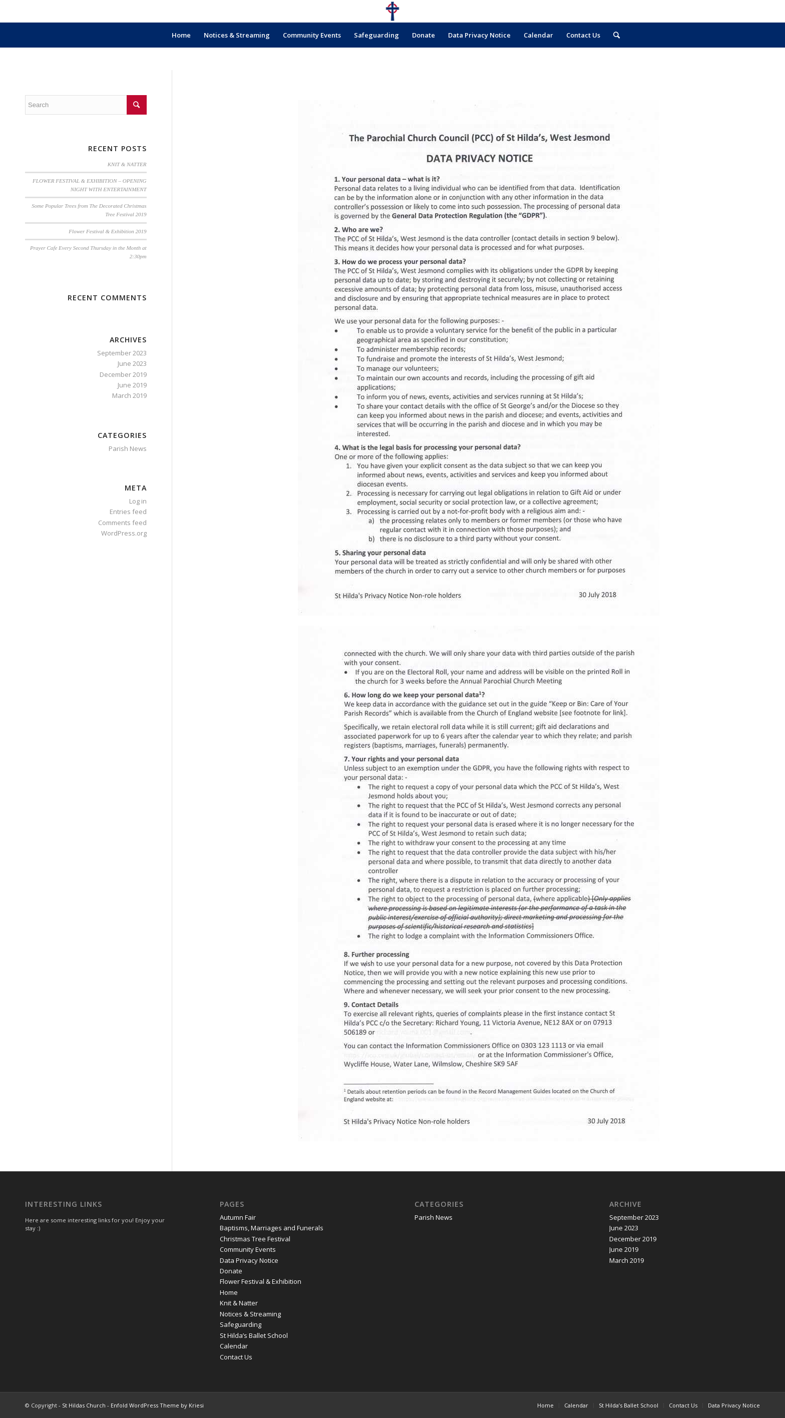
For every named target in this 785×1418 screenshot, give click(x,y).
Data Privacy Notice (479, 35)
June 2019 (132, 384)
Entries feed (128, 511)
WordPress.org (124, 533)
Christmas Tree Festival (255, 1238)
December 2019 (123, 374)
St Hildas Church (84, 1405)
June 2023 (132, 363)
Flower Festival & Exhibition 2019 (107, 231)
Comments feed (122, 522)
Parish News (128, 448)
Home (181, 35)
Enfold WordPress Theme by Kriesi (157, 1405)
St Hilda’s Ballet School (254, 1335)
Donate (423, 35)
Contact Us (583, 35)
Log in (138, 501)
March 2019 (129, 395)
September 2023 (122, 352)
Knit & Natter (239, 1302)
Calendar (538, 35)
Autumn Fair (238, 1217)
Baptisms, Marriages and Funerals (271, 1227)
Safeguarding (376, 35)
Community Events (312, 35)
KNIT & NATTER (127, 164)
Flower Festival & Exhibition (260, 1281)
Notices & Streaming (237, 35)
